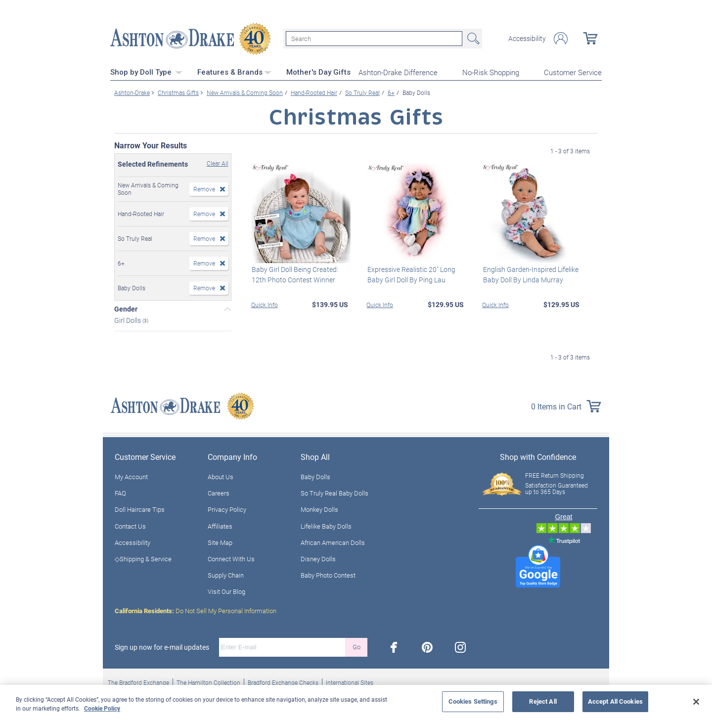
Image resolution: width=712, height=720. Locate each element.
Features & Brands (234, 71)
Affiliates (220, 525)
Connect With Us (231, 558)
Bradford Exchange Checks (283, 682)
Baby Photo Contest (328, 574)
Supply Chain (226, 574)
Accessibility (527, 38)
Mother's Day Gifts (318, 71)
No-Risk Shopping (490, 72)
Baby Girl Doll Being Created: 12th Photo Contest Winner (294, 274)
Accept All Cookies (615, 701)
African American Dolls (333, 542)
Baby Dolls (315, 476)
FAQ (120, 492)
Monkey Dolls (319, 509)
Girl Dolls (128, 319)
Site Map (220, 542)
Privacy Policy (227, 509)
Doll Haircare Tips (140, 509)
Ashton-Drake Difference (398, 72)
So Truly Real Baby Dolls (334, 492)
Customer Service (573, 72)
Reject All (542, 701)
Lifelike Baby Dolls (326, 525)
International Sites (349, 682)
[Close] (696, 702)
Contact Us (130, 525)
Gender (125, 308)
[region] (356, 702)
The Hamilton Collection (208, 682)
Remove (204, 188)
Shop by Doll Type (146, 71)
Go (356, 646)
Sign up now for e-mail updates (162, 646)
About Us (220, 476)
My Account (131, 476)
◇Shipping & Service (143, 558)
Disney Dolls (318, 558)
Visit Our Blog (226, 591)
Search (472, 38)
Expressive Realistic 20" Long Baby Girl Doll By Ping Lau (410, 274)
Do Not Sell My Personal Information (195, 610)
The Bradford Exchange (138, 682)
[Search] (374, 38)
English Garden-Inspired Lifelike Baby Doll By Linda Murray (530, 274)
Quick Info (264, 304)
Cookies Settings (472, 701)
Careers (218, 492)
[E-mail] (282, 646)
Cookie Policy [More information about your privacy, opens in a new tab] (102, 708)
